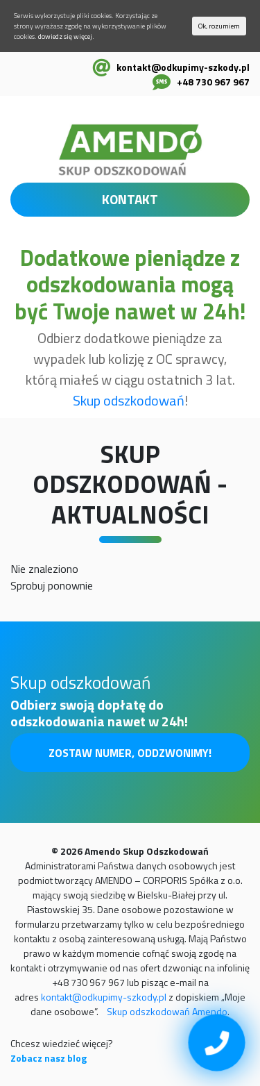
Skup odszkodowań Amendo (167, 1011)
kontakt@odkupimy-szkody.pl (183, 67)
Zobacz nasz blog (48, 1058)
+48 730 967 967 (213, 81)
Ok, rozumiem (219, 26)
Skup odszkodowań (128, 400)
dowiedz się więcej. (66, 36)
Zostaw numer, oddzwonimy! (130, 752)
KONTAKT (130, 199)
